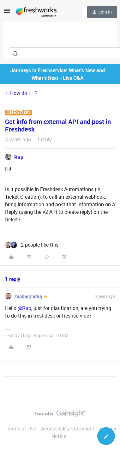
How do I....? (24, 93)
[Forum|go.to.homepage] (36, 12)
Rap (18, 157)
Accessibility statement (67, 428)
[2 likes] (31, 244)
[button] (7, 12)
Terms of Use (21, 428)
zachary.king (28, 296)
